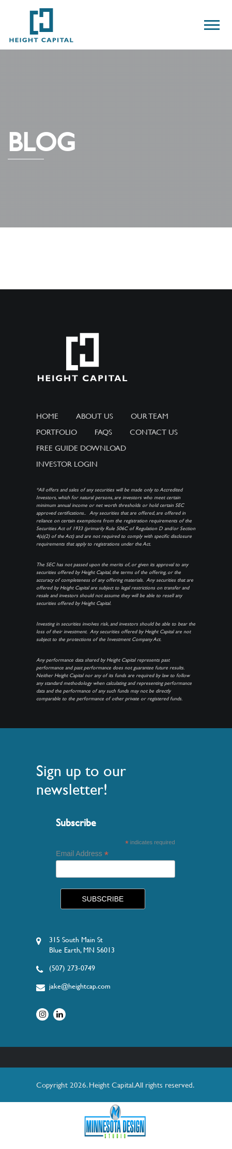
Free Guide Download (81, 448)
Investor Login (67, 464)
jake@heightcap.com (80, 986)
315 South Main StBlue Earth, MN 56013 (82, 944)
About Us (94, 416)
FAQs (103, 432)
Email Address (82, 854)
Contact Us (154, 432)
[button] (211, 23)
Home (47, 416)
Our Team (149, 416)
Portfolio (56, 432)
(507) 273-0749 (72, 968)
